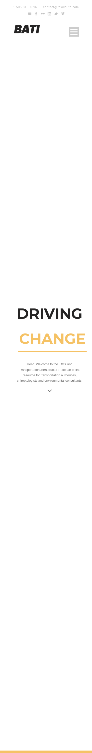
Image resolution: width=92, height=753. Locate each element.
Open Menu (74, 32)
